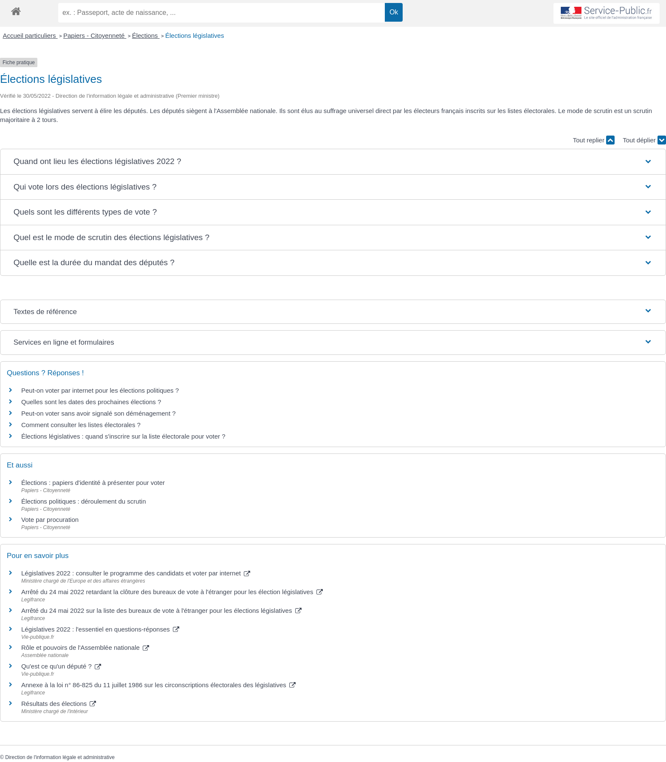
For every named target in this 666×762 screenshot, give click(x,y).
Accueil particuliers (30, 35)
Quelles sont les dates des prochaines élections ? (91, 401)
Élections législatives (194, 35)
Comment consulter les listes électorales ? (81, 424)
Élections (146, 35)
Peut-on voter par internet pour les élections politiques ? (100, 390)
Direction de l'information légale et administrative (60, 757)
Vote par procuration (50, 519)
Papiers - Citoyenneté (94, 35)
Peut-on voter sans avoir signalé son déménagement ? (98, 413)
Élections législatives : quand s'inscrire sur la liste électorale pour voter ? (123, 436)
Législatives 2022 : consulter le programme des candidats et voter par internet (135, 573)
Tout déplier (644, 140)
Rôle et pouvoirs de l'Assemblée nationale (85, 647)
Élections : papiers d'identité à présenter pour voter (93, 482)
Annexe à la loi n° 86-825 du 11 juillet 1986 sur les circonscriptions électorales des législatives (158, 684)
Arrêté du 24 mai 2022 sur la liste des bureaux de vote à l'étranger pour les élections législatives (161, 610)
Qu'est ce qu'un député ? (61, 666)
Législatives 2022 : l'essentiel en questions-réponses (100, 629)
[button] (333, 161)
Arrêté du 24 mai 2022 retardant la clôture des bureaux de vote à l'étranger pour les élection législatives (172, 591)
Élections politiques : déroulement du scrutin (83, 501)
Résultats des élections (58, 703)
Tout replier (594, 140)
